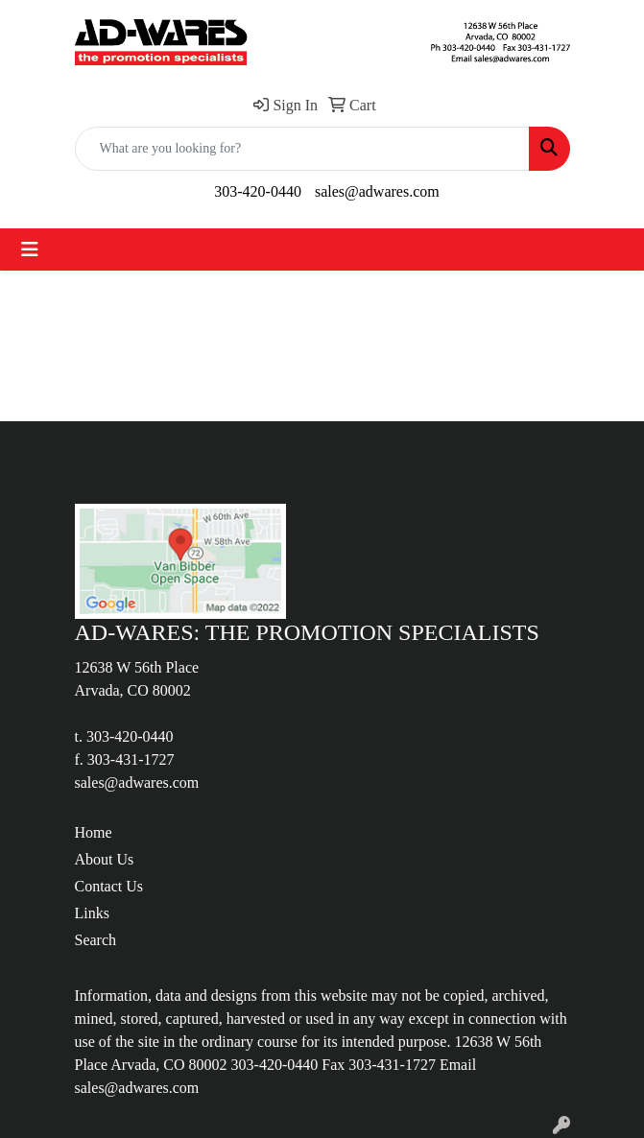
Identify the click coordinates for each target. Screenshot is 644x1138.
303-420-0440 (257, 191)
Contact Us (109, 886)
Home (93, 832)
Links (92, 913)
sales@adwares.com (377, 191)
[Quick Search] (302, 149)
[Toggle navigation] (30, 249)
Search (96, 940)
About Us (104, 859)
